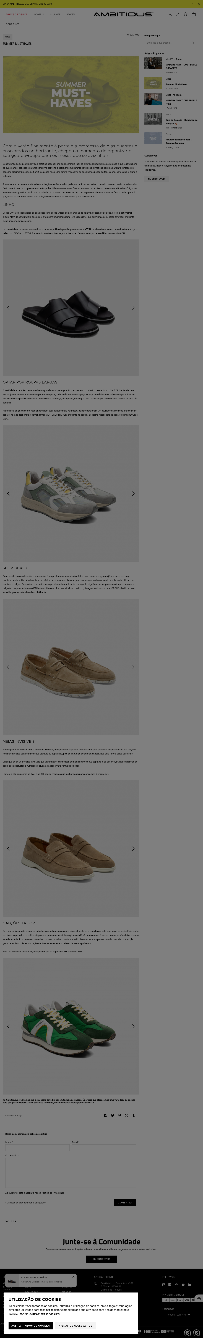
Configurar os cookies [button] (40, 1314)
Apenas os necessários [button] (75, 1325)
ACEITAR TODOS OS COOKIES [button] (30, 1325)
